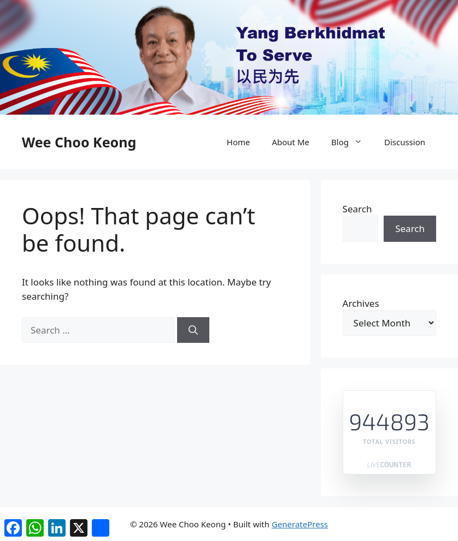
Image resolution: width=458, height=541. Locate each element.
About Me (290, 141)
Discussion (404, 141)
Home (238, 141)
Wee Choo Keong (79, 142)
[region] (229, 57)
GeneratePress (300, 524)
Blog (352, 142)
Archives (361, 303)
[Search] (193, 330)
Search (357, 209)
